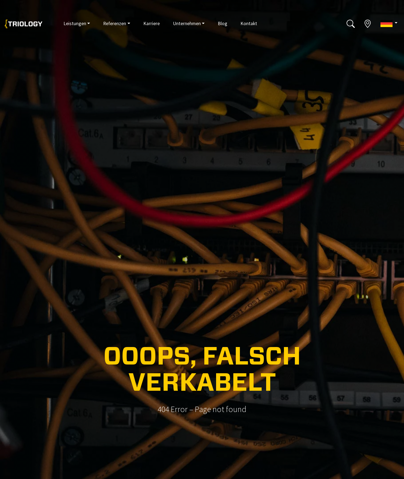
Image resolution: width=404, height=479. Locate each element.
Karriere (151, 23)
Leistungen (74, 23)
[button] (389, 23)
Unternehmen (187, 23)
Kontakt (248, 23)
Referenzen (114, 23)
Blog (222, 23)
